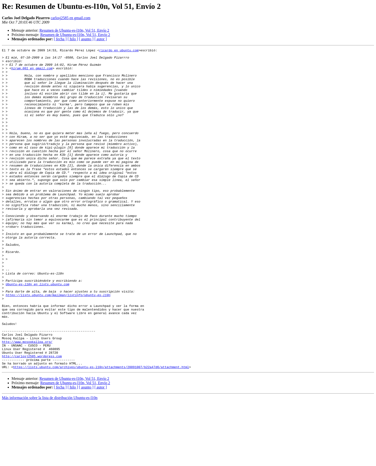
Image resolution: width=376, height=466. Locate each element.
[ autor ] (100, 39)
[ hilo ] (73, 39)
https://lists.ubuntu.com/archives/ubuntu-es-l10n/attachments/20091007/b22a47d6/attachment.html (101, 431)
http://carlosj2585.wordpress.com (32, 418)
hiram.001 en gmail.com (32, 72)
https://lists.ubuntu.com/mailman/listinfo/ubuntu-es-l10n (58, 344)
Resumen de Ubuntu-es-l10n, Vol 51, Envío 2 (74, 30)
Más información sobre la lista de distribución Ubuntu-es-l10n (50, 462)
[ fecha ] (60, 39)
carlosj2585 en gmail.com (70, 18)
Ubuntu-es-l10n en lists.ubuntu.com (37, 331)
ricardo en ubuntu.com (119, 51)
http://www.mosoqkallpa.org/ (27, 401)
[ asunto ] (86, 39)
